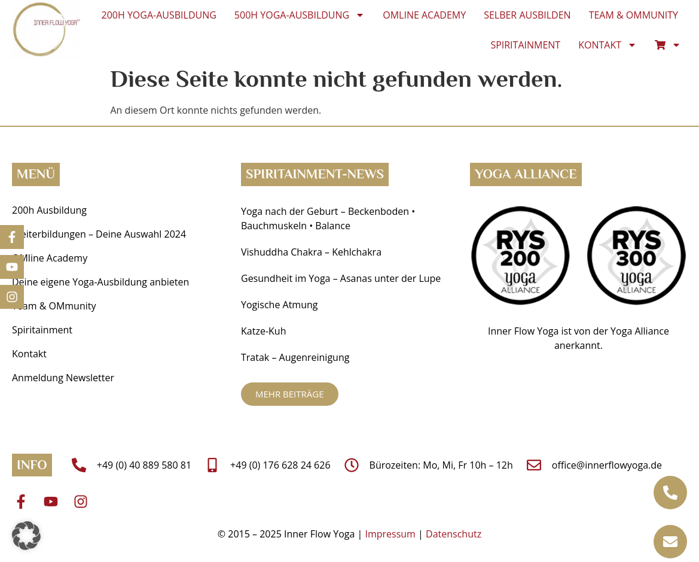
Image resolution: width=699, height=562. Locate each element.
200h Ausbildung (49, 210)
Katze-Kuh (263, 331)
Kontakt (607, 45)
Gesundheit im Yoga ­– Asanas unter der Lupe (342, 278)
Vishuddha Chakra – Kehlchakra (311, 252)
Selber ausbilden (527, 15)
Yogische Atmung (279, 304)
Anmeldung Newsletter (63, 378)
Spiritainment (525, 44)
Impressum (390, 533)
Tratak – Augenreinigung (295, 357)
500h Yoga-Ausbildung (299, 15)
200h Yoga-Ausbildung (159, 15)
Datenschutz (453, 533)
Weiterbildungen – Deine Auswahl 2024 (99, 234)
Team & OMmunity (633, 15)
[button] (26, 535)
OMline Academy (424, 15)
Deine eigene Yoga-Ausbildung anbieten (100, 282)
